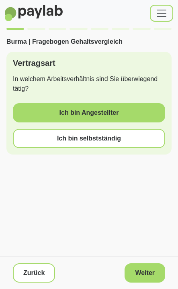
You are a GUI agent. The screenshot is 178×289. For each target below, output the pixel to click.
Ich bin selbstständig (89, 138)
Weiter (145, 272)
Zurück (34, 272)
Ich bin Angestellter (89, 112)
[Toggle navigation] (161, 13)
